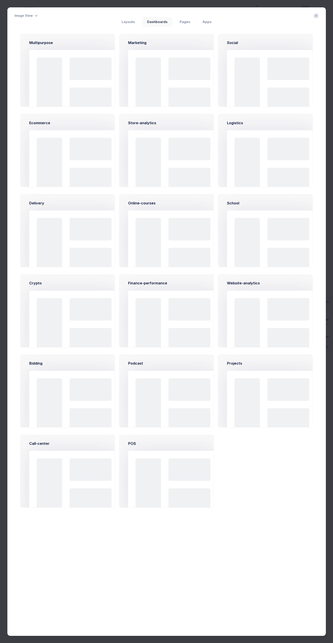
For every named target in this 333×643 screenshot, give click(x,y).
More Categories (36, 183)
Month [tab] (109, 123)
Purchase (305, 635)
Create (303, 33)
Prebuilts (323, 298)
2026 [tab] (94, 123)
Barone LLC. (106, 270)
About (277, 635)
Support (289, 635)
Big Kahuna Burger (103, 337)
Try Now (104, 467)
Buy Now (323, 333)
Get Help (323, 315)
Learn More (126, 467)
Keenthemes (100, 635)
